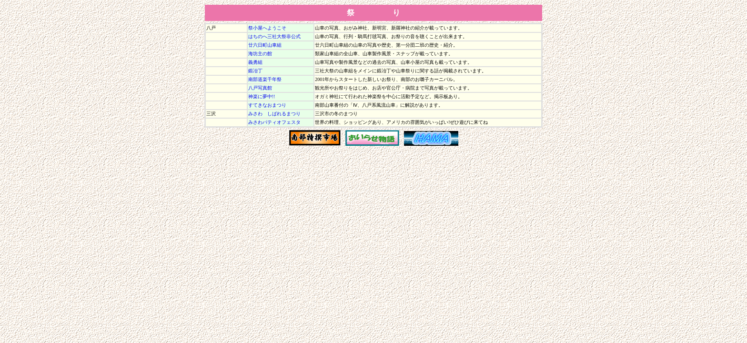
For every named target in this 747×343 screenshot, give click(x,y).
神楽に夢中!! (261, 96)
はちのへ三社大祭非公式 (274, 36)
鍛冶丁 (255, 70)
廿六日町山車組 (265, 45)
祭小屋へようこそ (267, 27)
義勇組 (255, 62)
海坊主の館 (260, 53)
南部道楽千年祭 (265, 79)
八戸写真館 (260, 88)
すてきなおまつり (267, 105)
